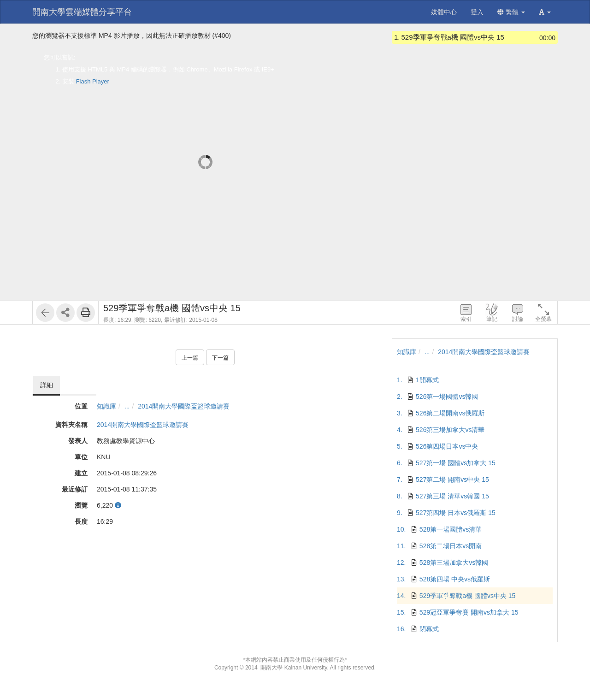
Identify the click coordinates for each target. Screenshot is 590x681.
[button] (545, 12)
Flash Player (92, 81)
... (127, 406)
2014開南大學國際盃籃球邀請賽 (184, 406)
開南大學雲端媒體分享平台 (82, 12)
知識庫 (106, 406)
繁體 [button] (511, 12)
